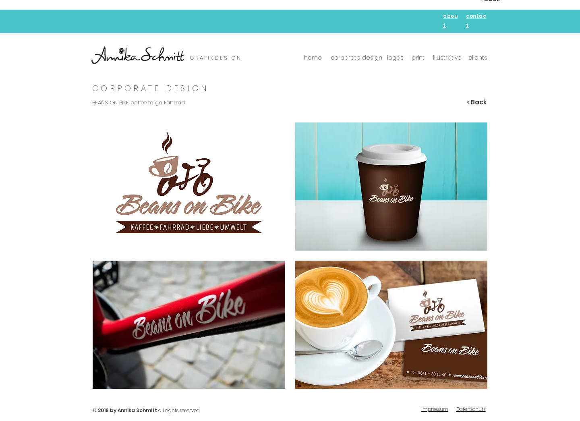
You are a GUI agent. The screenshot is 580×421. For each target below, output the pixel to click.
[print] (418, 58)
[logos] (395, 58)
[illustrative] (447, 58)
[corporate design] (356, 58)
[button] (189, 186)
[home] (313, 58)
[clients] (477, 58)
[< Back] (477, 102)
